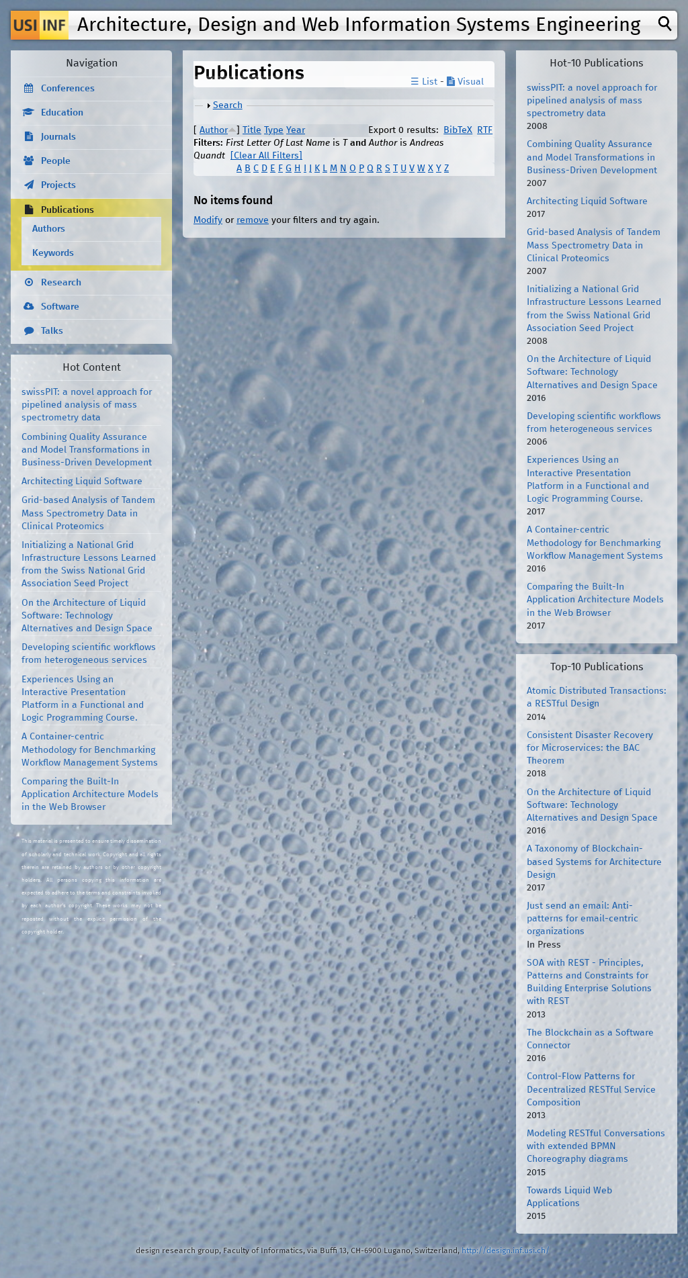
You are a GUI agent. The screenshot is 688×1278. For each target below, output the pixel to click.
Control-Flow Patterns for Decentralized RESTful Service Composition (591, 1089)
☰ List (424, 82)
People (56, 161)
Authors (48, 229)
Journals (58, 137)
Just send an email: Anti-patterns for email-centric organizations (582, 918)
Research (61, 282)
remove (252, 220)
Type (274, 130)
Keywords (53, 253)
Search (228, 105)
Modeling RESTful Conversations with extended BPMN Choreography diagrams (596, 1146)
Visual (465, 82)
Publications (67, 210)
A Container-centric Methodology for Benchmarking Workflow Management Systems (90, 749)
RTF (484, 130)
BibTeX (457, 130)
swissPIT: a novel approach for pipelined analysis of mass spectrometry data (87, 404)
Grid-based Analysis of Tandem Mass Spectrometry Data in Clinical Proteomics (88, 513)
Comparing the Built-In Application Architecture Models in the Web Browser (90, 794)
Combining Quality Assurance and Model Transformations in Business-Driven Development (87, 449)
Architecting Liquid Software (82, 481)
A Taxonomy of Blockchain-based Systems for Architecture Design (594, 861)
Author (214, 130)
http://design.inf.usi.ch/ (506, 1250)
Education (62, 113)
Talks (52, 331)
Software (60, 307)
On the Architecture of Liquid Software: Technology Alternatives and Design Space (87, 615)
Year (295, 130)
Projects (58, 185)
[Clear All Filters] (266, 156)
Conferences (68, 88)
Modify (208, 220)
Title (252, 130)
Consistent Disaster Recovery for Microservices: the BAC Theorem (590, 748)
